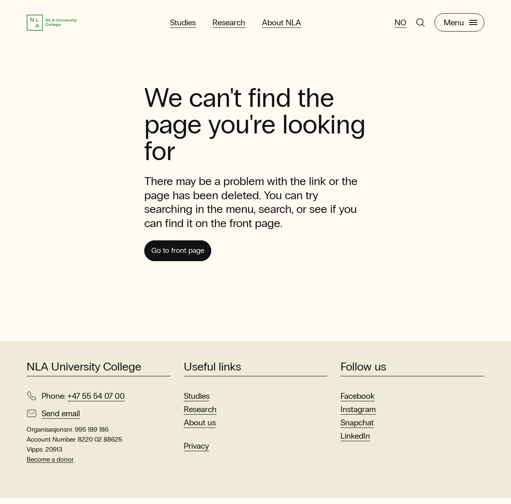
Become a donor (50, 465)
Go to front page (184, 255)
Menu (460, 24)
